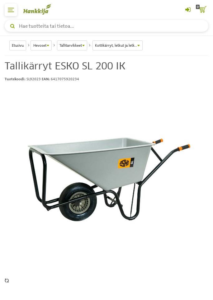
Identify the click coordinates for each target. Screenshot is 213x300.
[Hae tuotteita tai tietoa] (106, 26)
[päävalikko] (11, 10)
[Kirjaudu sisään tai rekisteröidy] (188, 10)
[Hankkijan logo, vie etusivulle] (40, 9)
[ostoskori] (202, 10)
